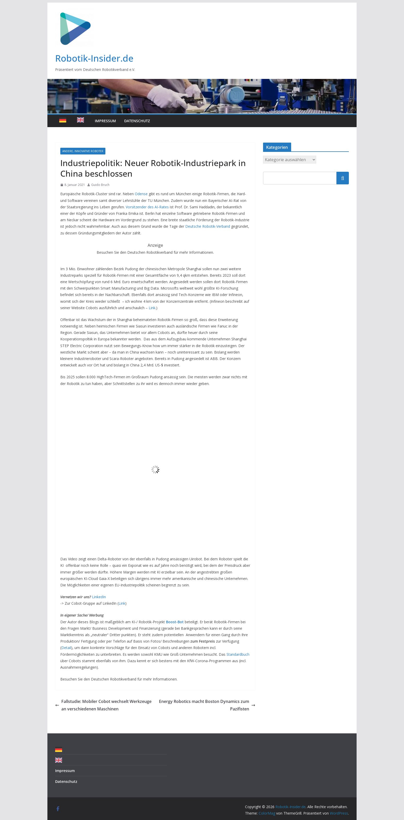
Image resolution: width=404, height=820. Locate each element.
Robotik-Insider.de (94, 58)
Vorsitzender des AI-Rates (147, 206)
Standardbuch (237, 654)
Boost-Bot (175, 621)
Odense (141, 193)
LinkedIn (99, 596)
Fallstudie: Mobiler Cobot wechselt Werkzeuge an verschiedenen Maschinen (103, 705)
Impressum (105, 120)
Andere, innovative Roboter (82, 151)
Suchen (342, 178)
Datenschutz (137, 120)
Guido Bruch (100, 185)
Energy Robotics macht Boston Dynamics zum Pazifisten (207, 705)
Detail (66, 647)
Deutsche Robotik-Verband (207, 226)
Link (152, 307)
